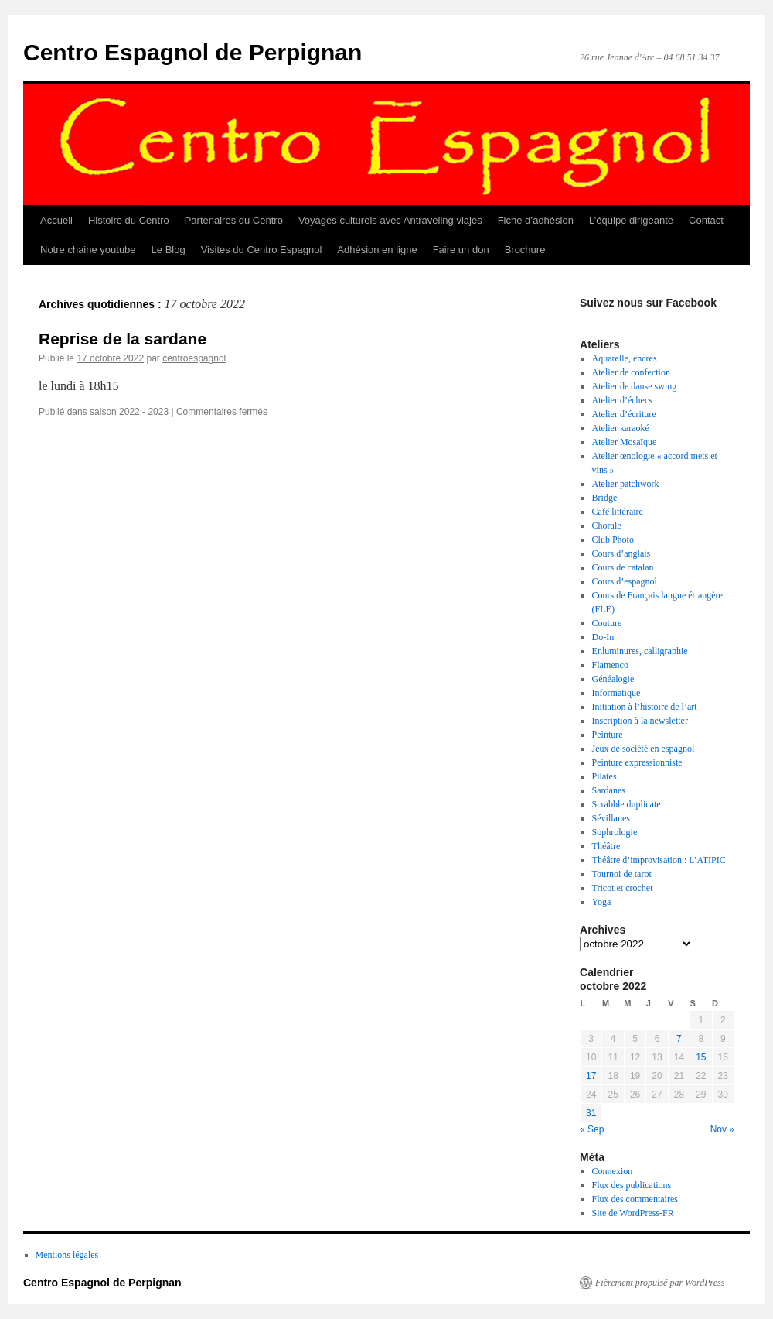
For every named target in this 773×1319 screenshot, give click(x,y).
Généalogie (613, 678)
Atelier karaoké (620, 428)
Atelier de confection (631, 372)
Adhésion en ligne (377, 249)
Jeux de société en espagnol (643, 748)
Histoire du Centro (128, 220)
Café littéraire (617, 511)
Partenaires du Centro (234, 220)
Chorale (606, 525)
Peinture (607, 734)
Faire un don (461, 249)
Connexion (612, 1171)
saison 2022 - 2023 (129, 411)
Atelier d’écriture (624, 414)
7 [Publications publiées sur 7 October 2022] (679, 1038)
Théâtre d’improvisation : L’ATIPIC (659, 860)
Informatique (616, 692)
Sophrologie (615, 832)
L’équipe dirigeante (631, 220)
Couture (607, 623)
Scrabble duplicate (626, 804)
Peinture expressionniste (637, 762)
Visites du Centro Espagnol (261, 249)
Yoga (601, 901)
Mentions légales (67, 1254)
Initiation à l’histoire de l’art (644, 706)
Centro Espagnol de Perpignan (192, 52)
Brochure (525, 249)
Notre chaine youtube (88, 249)
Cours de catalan (623, 567)
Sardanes (608, 790)
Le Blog (169, 249)
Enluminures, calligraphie (640, 651)
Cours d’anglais (621, 553)
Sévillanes (611, 818)
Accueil (56, 220)
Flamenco (610, 665)
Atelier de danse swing (634, 386)
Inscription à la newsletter (640, 720)
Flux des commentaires (635, 1199)
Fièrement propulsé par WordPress (659, 1282)
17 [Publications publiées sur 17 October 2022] (591, 1076)
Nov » (722, 1129)
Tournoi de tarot (622, 873)
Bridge (605, 497)
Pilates (604, 776)
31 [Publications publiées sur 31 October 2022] (591, 1113)
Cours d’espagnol (624, 581)
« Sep (592, 1129)
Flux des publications (632, 1185)
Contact (706, 220)
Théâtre (606, 846)
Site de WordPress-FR (633, 1213)
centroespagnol (194, 358)
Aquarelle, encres (624, 358)
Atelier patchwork (625, 483)
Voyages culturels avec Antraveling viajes (390, 220)
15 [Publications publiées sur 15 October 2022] (701, 1057)
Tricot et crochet (622, 887)
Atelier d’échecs (622, 400)
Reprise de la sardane (122, 339)
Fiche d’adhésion (536, 220)
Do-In (603, 637)
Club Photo (613, 539)
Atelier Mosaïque (624, 442)
